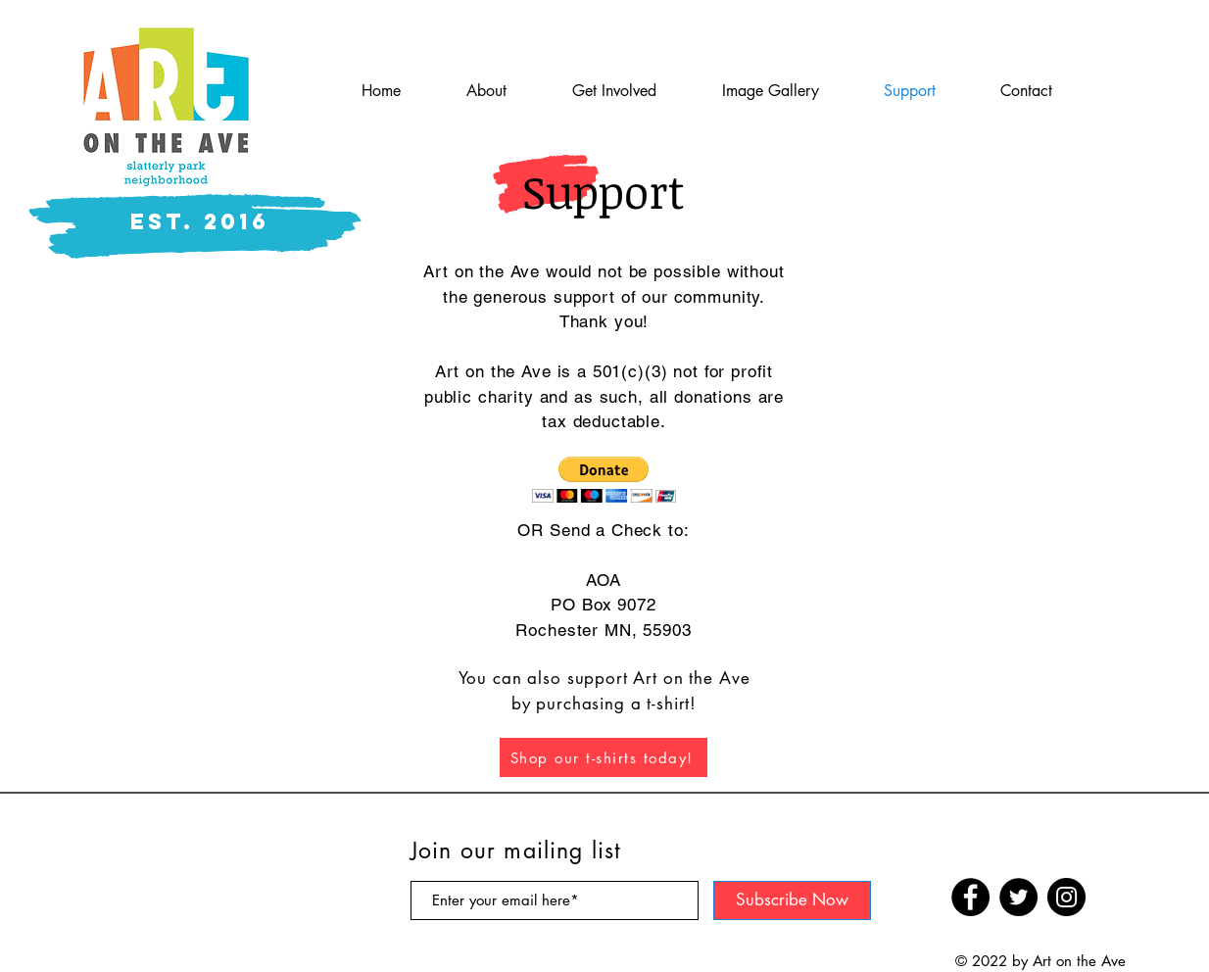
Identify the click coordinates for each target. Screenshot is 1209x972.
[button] (604, 480)
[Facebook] (970, 897)
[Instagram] (1066, 897)
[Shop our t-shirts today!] (603, 757)
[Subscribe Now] (792, 900)
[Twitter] (1018, 897)
